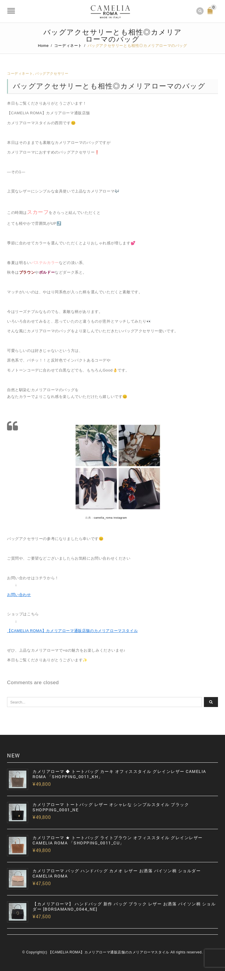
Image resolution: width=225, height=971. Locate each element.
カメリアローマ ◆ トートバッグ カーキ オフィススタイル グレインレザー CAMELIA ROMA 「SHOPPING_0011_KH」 (119, 774)
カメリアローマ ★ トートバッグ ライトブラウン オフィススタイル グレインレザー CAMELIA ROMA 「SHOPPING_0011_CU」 (118, 840)
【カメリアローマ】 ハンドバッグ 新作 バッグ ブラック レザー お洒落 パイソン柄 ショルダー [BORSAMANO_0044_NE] (124, 906)
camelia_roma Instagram (110, 517)
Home (43, 45)
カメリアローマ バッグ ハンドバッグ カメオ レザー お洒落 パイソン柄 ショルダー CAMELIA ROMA (117, 873)
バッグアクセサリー (51, 73)
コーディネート (68, 45)
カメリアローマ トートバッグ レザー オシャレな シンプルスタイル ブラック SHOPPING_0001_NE (111, 807)
